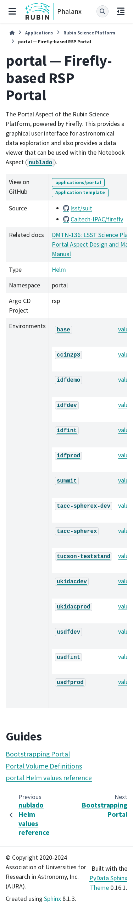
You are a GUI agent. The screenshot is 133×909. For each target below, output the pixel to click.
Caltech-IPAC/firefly (97, 219)
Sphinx (52, 898)
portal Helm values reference (49, 777)
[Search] (102, 11)
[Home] (12, 32)
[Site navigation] (12, 11)
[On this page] (120, 11)
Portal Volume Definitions (44, 766)
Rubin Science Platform (89, 32)
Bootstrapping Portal (38, 754)
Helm (59, 269)
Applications (39, 32)
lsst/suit (81, 208)
